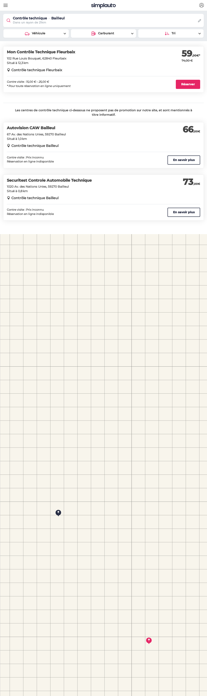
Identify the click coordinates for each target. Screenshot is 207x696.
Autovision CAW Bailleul (31, 128)
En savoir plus (184, 160)
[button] (201, 5)
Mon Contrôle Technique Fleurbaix (41, 52)
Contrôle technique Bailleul (35, 146)
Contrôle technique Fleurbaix (36, 70)
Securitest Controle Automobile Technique (49, 180)
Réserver (188, 84)
